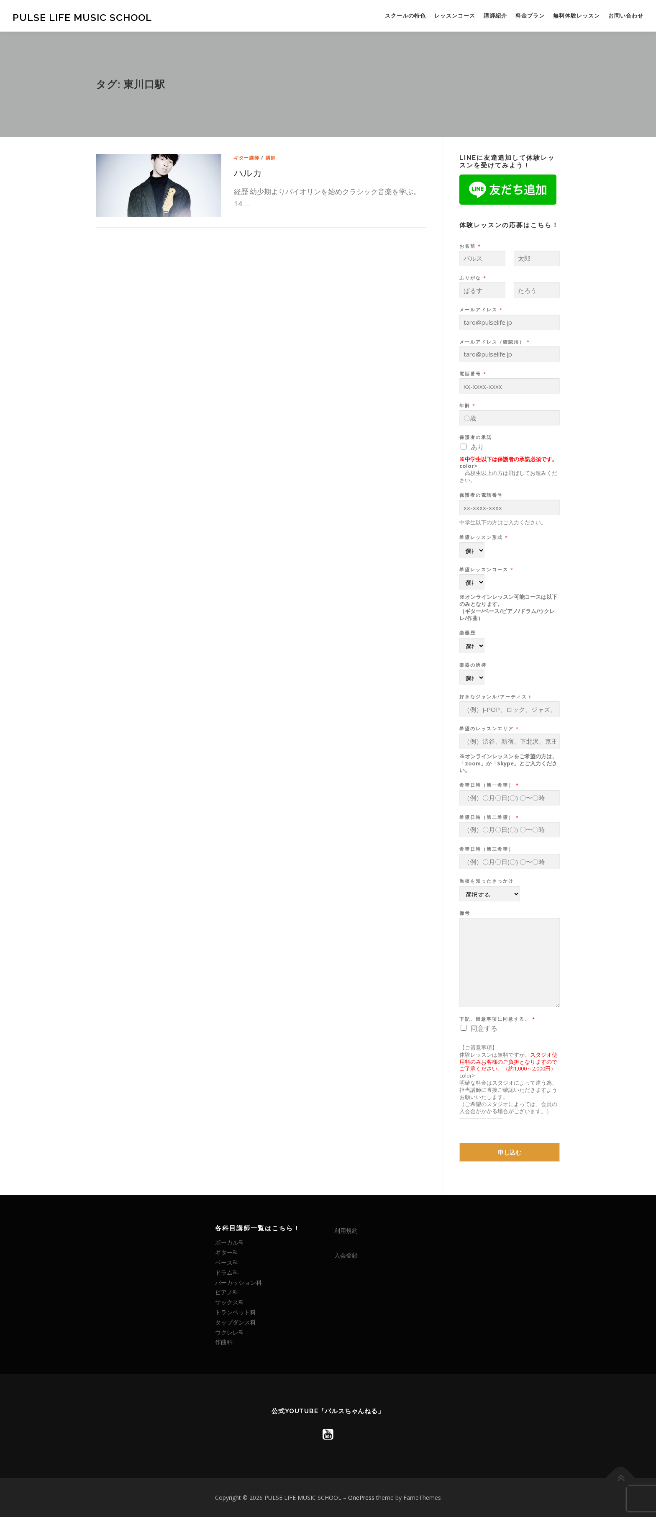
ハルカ (248, 172)
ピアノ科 (226, 1292)
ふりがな (472, 278)
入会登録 (346, 1255)
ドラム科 (226, 1272)
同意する (484, 1028)
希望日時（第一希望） (488, 785)
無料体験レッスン (576, 16)
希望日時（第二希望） (488, 817)
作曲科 (224, 1342)
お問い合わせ (625, 16)
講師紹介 (495, 16)
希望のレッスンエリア (488, 729)
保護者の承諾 (475, 437)
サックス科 (229, 1302)
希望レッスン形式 (483, 537)
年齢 (467, 405)
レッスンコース (454, 16)
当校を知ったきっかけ (486, 881)
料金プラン (530, 16)
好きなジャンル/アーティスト (496, 697)
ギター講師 (246, 157)
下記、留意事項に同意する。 (497, 1019)
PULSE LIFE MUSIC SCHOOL (82, 17)
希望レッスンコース (486, 569)
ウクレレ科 (229, 1332)
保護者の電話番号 (481, 495)
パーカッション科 (238, 1282)
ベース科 (226, 1262)
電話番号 (472, 374)
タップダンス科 (235, 1322)
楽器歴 (467, 633)
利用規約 (346, 1231)
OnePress (361, 1498)
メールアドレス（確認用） (494, 342)
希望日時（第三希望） (486, 849)
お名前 (469, 246)
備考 (464, 913)
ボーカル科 (229, 1242)
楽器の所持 (473, 665)
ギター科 (226, 1252)
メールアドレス (480, 310)
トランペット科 (235, 1312)
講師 (271, 157)
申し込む (509, 1152)
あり (477, 447)
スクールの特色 (405, 16)
